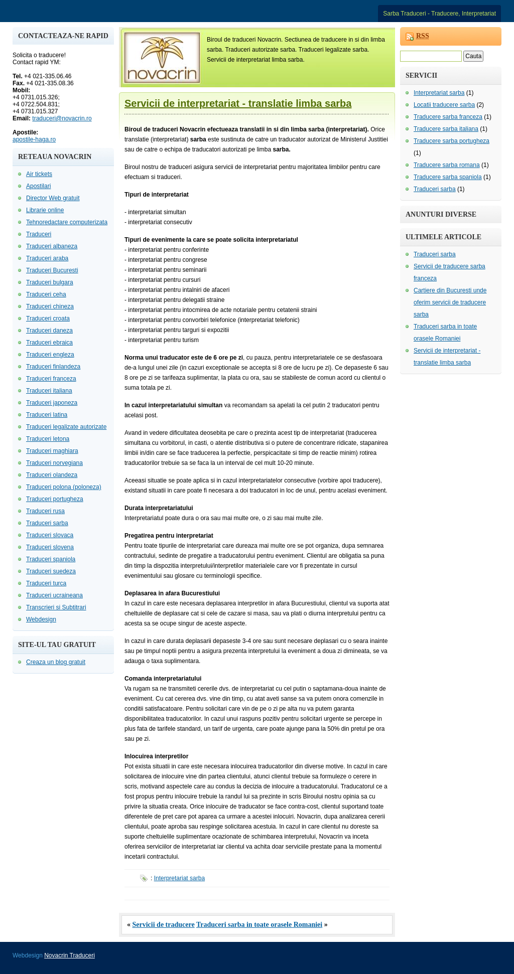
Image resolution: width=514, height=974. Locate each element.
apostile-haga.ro (34, 139)
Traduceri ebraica (49, 342)
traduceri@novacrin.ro (61, 118)
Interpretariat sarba (179, 878)
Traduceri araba (47, 258)
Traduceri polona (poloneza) (63, 487)
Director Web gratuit (52, 198)
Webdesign (41, 619)
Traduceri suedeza (51, 571)
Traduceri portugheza (54, 499)
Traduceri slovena (50, 547)
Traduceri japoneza (51, 402)
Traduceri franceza (51, 378)
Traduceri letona (47, 438)
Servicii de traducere (164, 924)
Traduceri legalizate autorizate (66, 426)
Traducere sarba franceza (448, 116)
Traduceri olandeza (51, 474)
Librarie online (45, 210)
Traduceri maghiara (52, 450)
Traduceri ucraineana (54, 595)
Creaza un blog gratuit (55, 662)
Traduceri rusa (45, 511)
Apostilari (38, 186)
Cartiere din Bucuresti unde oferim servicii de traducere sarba (450, 302)
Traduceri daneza (49, 330)
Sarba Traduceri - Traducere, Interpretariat (439, 13)
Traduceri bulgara (49, 282)
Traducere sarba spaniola (448, 177)
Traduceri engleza (50, 354)
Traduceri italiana (49, 390)
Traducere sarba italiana (446, 128)
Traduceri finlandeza (53, 366)
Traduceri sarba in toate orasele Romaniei (259, 924)
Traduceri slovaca (49, 535)
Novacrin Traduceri (69, 955)
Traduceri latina (46, 414)
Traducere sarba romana (447, 165)
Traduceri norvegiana (54, 462)
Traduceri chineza (50, 306)
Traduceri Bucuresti (52, 270)
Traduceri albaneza (51, 246)
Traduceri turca (46, 583)
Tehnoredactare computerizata (66, 222)
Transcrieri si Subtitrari (56, 607)
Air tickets (39, 174)
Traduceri (38, 234)
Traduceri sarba (47, 523)
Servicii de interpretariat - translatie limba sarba (237, 103)
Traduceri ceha (46, 294)
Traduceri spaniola (50, 559)
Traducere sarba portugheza (451, 140)
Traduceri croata (48, 318)
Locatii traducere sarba (444, 104)
